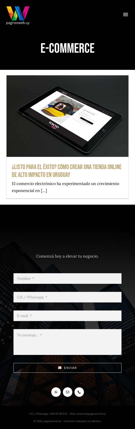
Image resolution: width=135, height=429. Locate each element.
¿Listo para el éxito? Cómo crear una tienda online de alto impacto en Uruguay (67, 171)
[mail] (67, 392)
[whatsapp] (56, 392)
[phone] (79, 392)
